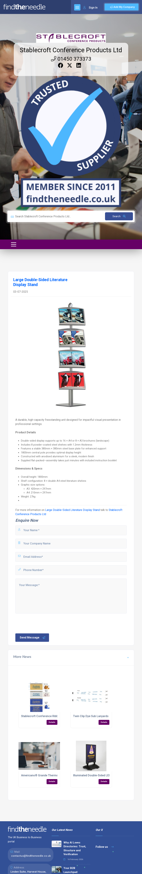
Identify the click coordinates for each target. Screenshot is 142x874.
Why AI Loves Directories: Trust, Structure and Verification (74, 848)
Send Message (33, 637)
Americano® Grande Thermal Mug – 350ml (48, 775)
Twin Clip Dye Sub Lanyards (91, 716)
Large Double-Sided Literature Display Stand (72, 510)
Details (52, 722)
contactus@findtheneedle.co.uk (31, 855)
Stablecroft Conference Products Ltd (71, 50)
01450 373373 (71, 59)
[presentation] (41, 623)
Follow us (105, 846)
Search (119, 216)
